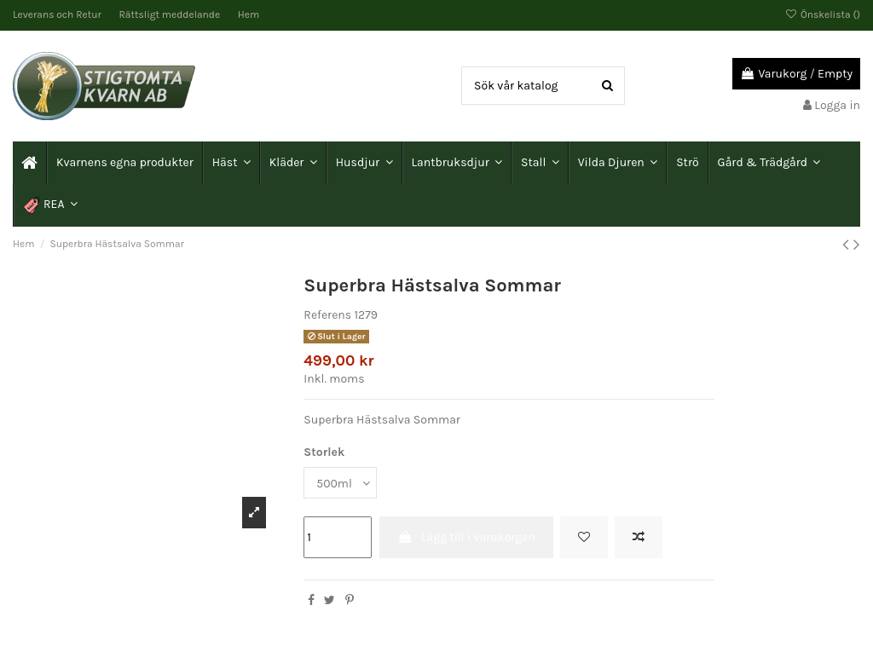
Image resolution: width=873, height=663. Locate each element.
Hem (248, 14)
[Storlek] (340, 483)
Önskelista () (822, 14)
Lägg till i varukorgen (466, 537)
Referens (327, 315)
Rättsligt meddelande (171, 14)
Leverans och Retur (58, 14)
